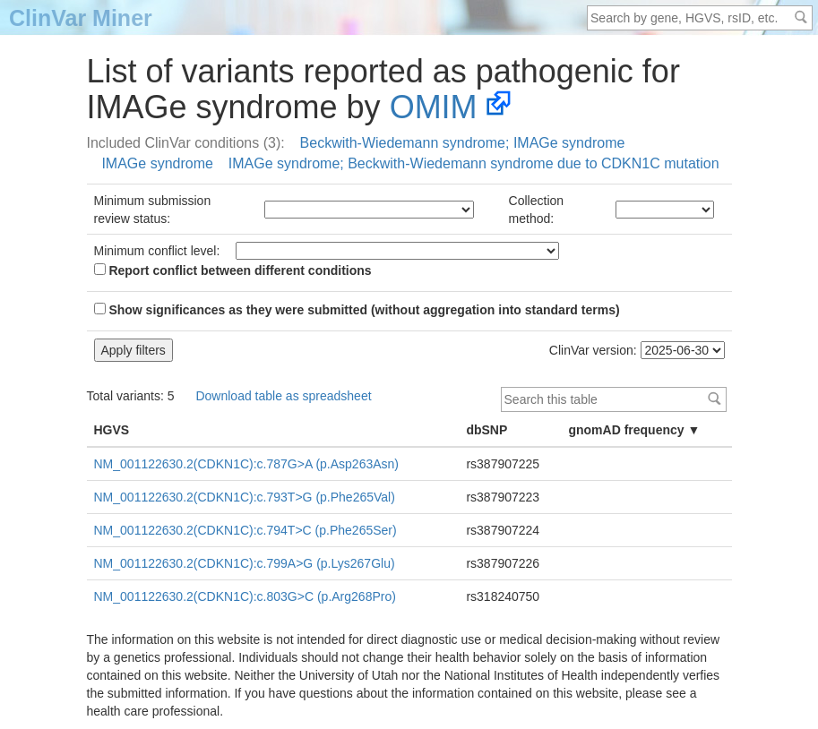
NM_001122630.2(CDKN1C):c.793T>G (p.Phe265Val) (244, 497)
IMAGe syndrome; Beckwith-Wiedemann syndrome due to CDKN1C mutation (473, 163)
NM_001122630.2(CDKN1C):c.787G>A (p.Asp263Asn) (247, 464)
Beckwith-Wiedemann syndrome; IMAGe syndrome (462, 142)
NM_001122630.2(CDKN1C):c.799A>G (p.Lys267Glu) (244, 563)
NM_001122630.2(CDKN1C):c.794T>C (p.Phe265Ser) (245, 530)
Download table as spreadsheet (283, 396)
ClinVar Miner (80, 17)
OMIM (434, 107)
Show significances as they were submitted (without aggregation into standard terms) (357, 310)
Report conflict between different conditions (233, 270)
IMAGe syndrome (156, 163)
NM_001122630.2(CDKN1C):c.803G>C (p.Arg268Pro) (245, 596)
